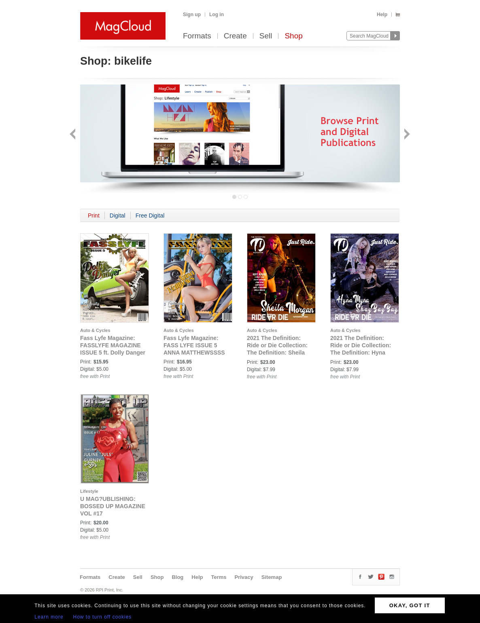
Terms (218, 577)
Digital (117, 215)
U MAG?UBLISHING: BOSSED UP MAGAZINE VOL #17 (112, 506)
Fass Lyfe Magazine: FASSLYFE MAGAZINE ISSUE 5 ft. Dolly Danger (112, 345)
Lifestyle (89, 491)
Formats (197, 36)
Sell (265, 36)
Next (406, 135)
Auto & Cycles (95, 330)
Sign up (192, 14)
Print (94, 215)
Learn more (48, 617)
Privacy (244, 577)
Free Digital (150, 215)
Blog (177, 577)
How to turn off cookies (102, 617)
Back (73, 135)
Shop (293, 36)
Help (382, 14)
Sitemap (271, 577)
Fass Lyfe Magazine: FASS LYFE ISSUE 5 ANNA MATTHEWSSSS (194, 345)
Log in (216, 14)
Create (235, 36)
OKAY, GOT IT (409, 605)
